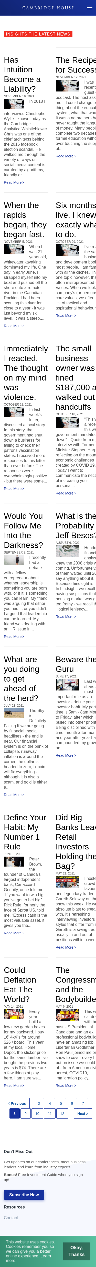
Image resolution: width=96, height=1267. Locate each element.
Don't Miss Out (45, 1167)
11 (50, 1114)
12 (62, 1114)
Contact (11, 1218)
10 (37, 1114)
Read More (14, 182)
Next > (83, 1114)
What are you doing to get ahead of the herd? (21, 679)
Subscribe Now (24, 1195)
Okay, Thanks (72, 1253)
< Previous (17, 1103)
